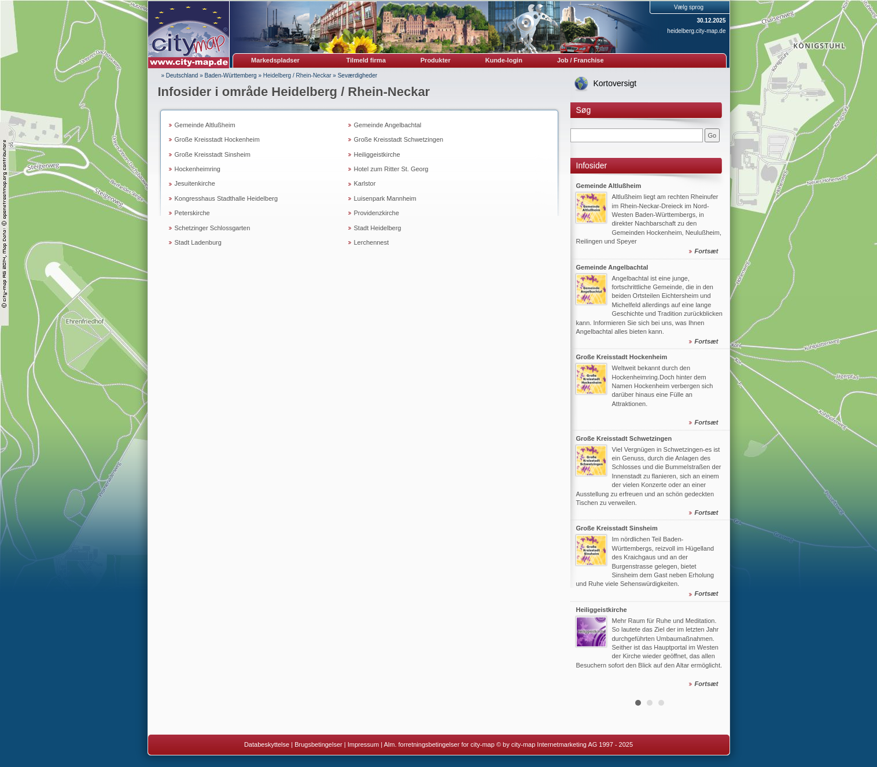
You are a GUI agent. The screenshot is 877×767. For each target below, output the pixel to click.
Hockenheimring (197, 168)
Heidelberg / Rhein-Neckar (297, 75)
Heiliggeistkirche (377, 154)
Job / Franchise (580, 60)
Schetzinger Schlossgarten (212, 227)
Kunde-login (503, 60)
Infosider (591, 165)
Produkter (436, 60)
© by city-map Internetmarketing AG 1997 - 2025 (564, 744)
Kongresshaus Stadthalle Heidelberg (226, 198)
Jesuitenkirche (195, 183)
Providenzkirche (376, 212)
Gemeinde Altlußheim (205, 124)
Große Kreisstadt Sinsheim (212, 154)
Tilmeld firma (366, 60)
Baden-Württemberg (231, 75)
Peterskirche (192, 212)
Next (714, 433)
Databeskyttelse (266, 744)
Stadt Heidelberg (377, 227)
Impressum (363, 744)
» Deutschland (179, 75)
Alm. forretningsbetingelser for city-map (439, 744)
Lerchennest (371, 242)
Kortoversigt (615, 83)
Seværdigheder (357, 75)
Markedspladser (275, 60)
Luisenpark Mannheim (385, 198)
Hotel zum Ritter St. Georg (391, 168)
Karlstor (365, 183)
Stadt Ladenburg (198, 242)
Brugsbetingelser (318, 744)
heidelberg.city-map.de (696, 31)
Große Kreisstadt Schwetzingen (399, 139)
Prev (585, 433)
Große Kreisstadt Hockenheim (217, 139)
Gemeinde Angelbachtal (388, 124)
